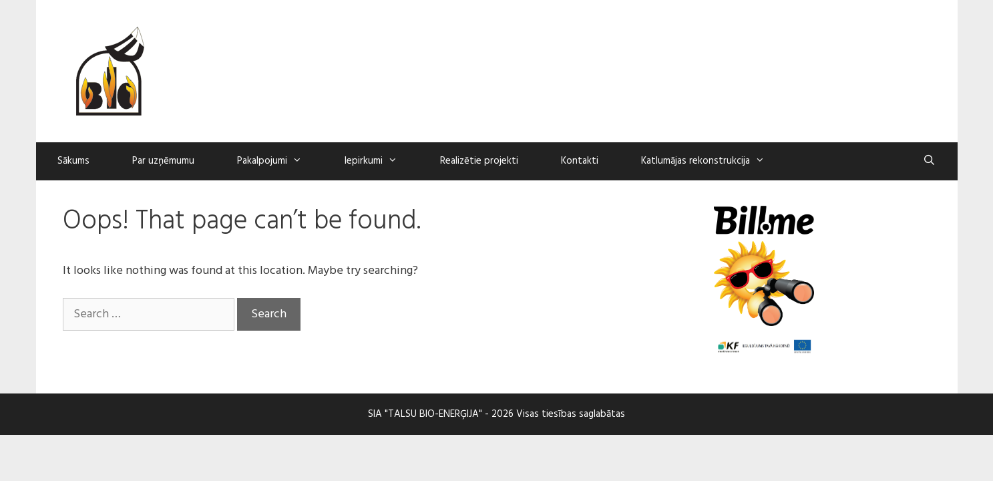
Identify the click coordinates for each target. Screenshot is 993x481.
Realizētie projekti (479, 161)
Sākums (73, 161)
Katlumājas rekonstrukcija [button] (713, 161)
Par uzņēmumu (163, 161)
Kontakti (579, 161)
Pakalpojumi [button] (280, 161)
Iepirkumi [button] (382, 161)
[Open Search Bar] (929, 161)
